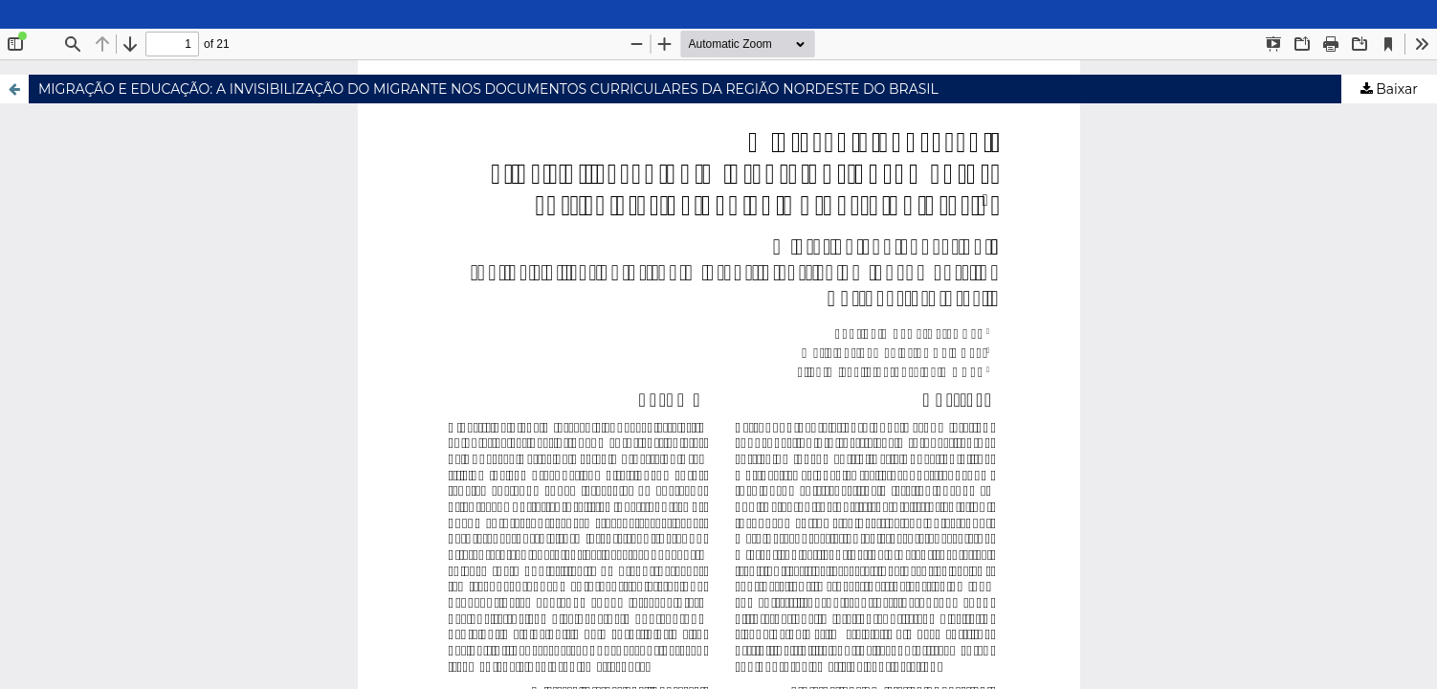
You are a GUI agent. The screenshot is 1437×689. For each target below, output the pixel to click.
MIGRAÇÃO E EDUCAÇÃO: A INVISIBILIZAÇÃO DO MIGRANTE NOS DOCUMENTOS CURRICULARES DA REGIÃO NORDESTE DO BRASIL (488, 89)
